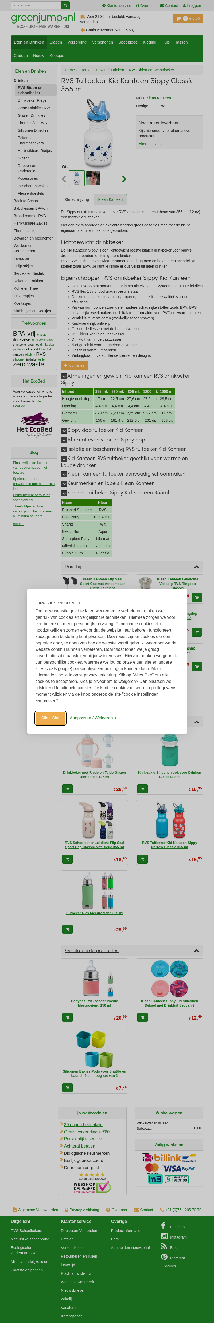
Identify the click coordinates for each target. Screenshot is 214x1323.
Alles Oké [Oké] (50, 718)
